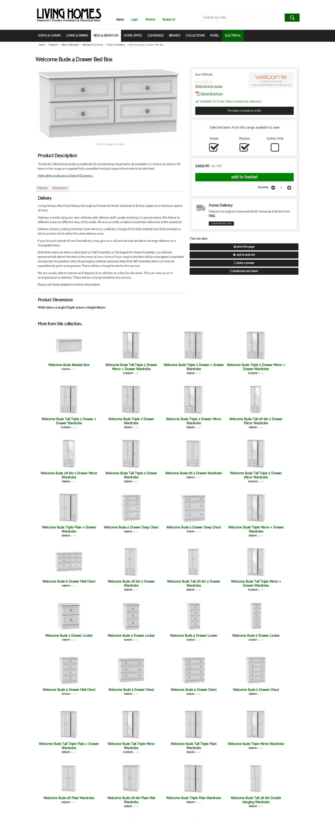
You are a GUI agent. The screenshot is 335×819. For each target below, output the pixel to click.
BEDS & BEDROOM (106, 35)
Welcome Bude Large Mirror (59, 746)
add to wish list (244, 255)
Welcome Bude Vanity (189, 744)
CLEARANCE (155, 35)
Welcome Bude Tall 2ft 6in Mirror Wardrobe (145, 692)
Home (120, 19)
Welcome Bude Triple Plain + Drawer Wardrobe (59, 475)
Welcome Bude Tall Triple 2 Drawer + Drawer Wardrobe (232, 367)
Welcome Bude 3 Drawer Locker (189, 529)
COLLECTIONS (195, 35)
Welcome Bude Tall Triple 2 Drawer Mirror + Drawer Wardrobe (102, 369)
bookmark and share (244, 271)
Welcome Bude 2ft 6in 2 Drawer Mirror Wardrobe (146, 421)
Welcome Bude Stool (145, 744)
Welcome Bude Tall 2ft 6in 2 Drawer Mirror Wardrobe (102, 421)
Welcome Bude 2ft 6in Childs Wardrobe (232, 692)
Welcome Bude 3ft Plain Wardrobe (145, 638)
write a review (244, 263)
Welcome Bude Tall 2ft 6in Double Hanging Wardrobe (275, 638)
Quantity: (263, 187)
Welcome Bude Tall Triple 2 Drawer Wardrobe (189, 421)
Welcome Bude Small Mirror (102, 746)
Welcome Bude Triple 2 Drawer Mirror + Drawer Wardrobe (189, 369)
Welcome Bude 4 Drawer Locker (232, 529)
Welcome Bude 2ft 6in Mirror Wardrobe (275, 692)
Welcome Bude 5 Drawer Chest (189, 583)
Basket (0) (169, 19)
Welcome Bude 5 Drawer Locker (275, 529)
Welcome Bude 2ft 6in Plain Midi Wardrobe (189, 638)
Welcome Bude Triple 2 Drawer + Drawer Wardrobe (146, 367)
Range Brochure (209, 94)
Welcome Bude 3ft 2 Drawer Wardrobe (232, 421)
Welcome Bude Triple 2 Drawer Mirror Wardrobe (59, 421)
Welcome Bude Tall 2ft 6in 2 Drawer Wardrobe (59, 529)
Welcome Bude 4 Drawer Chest (146, 583)
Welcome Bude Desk (59, 690)
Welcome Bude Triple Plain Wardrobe (232, 638)
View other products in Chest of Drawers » (65, 175)
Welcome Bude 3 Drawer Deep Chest (146, 475)
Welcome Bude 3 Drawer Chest (102, 583)
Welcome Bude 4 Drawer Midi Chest (59, 583)
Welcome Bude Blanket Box (59, 367)
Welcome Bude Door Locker (275, 746)
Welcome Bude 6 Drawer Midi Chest (232, 475)
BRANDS (174, 35)
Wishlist (150, 19)
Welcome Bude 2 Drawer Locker (146, 529)
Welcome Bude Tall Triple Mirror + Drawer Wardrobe (102, 529)
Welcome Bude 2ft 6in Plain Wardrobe (102, 800)
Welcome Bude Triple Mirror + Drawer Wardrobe (189, 475)
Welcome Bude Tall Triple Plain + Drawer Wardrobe (232, 583)
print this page (244, 247)
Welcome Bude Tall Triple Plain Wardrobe (59, 638)
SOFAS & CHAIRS (49, 35)
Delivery (42, 188)
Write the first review (208, 86)
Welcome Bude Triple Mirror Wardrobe (102, 638)
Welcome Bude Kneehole (232, 744)
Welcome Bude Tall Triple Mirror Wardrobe (275, 583)
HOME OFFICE (133, 35)
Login (134, 19)
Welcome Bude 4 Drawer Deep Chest (102, 475)
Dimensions (59, 188)
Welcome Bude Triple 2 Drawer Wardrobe (276, 367)
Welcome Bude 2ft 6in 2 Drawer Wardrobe (275, 475)
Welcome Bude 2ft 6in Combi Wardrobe (59, 800)
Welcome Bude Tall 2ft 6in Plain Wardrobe (102, 692)
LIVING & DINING (77, 35)
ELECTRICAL (233, 35)
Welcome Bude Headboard (189, 690)
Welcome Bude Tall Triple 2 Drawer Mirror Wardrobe (276, 421)
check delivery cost (221, 223)
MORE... (215, 35)
